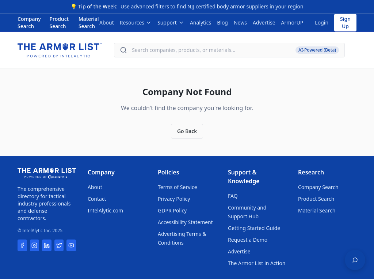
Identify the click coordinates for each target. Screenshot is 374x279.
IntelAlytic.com (105, 210)
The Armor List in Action (256, 263)
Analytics (200, 22)
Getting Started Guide (254, 228)
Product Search (59, 22)
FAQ (233, 195)
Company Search (29, 22)
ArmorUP (292, 22)
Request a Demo (247, 239)
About (106, 22)
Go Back (187, 131)
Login (321, 22)
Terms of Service (177, 187)
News (240, 22)
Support (170, 22)
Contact (97, 198)
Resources (136, 22)
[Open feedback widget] (355, 260)
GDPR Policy (172, 210)
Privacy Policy (174, 198)
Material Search (89, 22)
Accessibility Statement (185, 222)
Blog (222, 22)
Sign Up (345, 22)
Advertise (264, 22)
